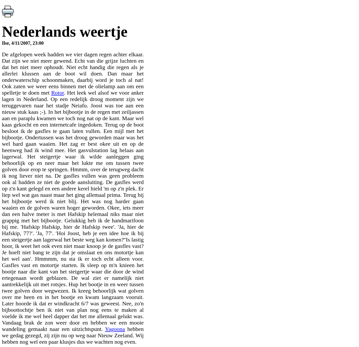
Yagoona (115, 329)
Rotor (57, 93)
